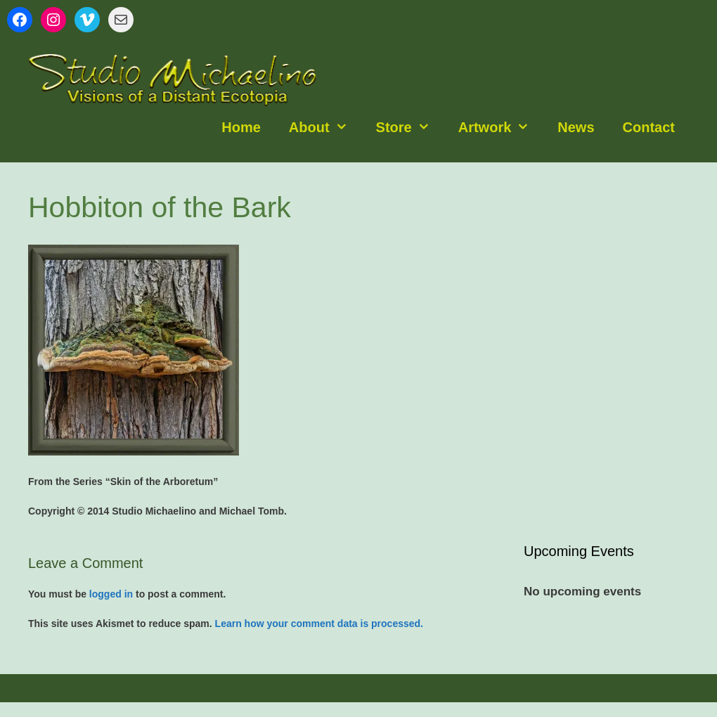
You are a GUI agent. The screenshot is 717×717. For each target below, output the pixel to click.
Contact (649, 127)
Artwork (501, 127)
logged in (111, 594)
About (325, 127)
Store (410, 127)
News (575, 127)
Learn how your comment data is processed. (319, 623)
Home (241, 127)
